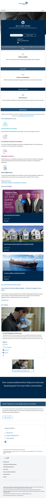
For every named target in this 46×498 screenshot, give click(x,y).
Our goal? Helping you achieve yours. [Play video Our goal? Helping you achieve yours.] (21, 370)
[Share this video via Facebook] (7, 350)
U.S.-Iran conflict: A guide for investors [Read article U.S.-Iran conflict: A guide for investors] (14, 273)
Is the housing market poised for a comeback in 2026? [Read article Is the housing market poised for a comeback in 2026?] (19, 244)
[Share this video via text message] (7, 347)
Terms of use (5, 469)
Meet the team (23, 109)
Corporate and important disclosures (10, 464)
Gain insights (23, 69)
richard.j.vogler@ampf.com (23, 40)
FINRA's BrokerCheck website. (30, 114)
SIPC (30, 493)
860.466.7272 (20, 39)
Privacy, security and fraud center (9, 471)
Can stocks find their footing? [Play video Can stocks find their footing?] (12, 215)
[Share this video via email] (7, 344)
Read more (6, 250)
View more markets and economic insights (11, 284)
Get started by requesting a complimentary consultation (14, 182)
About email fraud (6, 474)
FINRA (27, 493)
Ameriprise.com (6, 461)
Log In (42, 10)
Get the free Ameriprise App (24, 483)
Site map (4, 476)
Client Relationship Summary (23, 115)
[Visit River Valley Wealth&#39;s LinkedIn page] (5, 442)
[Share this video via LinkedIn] (7, 352)
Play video (6, 221)
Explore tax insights (23, 89)
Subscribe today (5, 300)
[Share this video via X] (7, 355)
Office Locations (10, 438)
